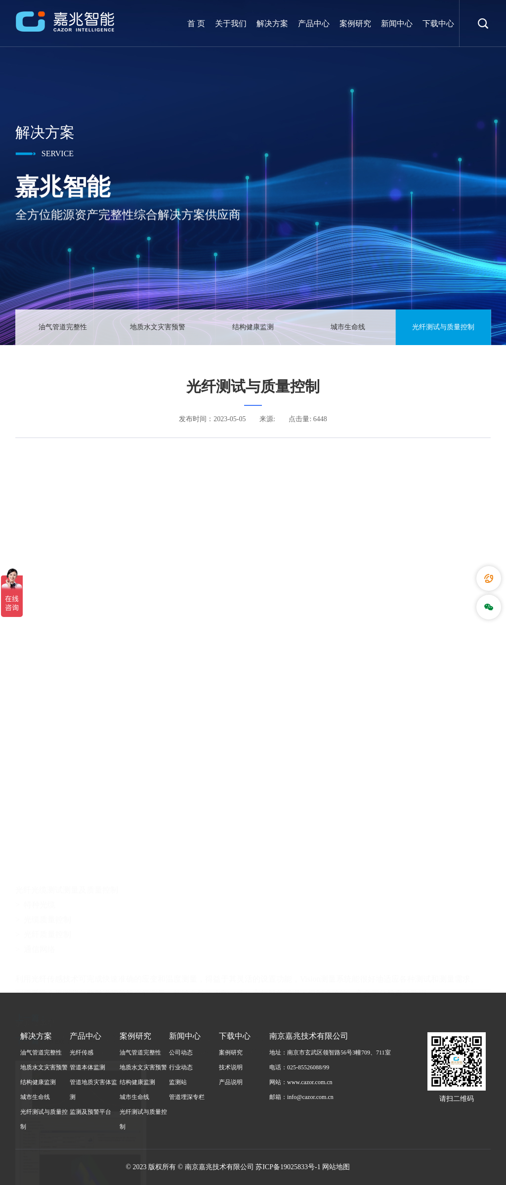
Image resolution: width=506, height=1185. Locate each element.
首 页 (196, 23)
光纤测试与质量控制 (443, 327)
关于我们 (231, 23)
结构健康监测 (253, 327)
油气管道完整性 (63, 327)
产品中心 (314, 23)
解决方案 (272, 23)
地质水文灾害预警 (157, 327)
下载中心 (438, 23)
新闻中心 (397, 23)
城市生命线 (348, 327)
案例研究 (355, 23)
